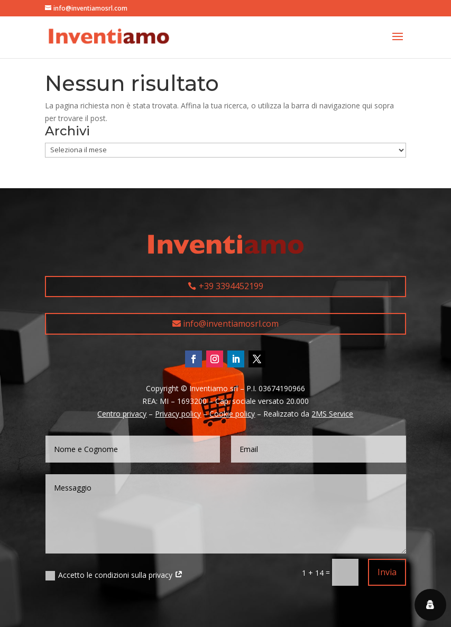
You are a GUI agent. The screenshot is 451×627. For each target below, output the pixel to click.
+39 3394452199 (231, 286)
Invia (387, 572)
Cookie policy (232, 414)
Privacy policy (178, 414)
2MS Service (332, 414)
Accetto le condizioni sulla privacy (114, 575)
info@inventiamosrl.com (231, 323)
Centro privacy (121, 414)
